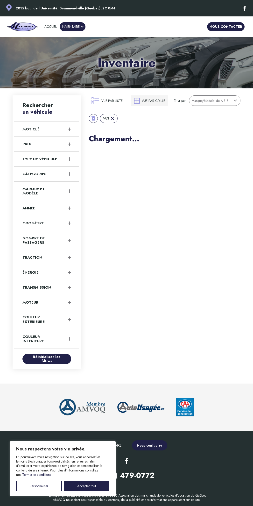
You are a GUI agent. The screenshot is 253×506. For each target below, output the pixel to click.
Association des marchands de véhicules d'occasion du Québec (162, 495)
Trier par (180, 100)
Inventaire (71, 26)
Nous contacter (226, 26)
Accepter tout (86, 486)
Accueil (50, 26)
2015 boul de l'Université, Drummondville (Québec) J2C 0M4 (65, 8)
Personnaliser (39, 486)
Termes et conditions (36, 474)
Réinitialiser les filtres (47, 359)
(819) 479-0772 (127, 475)
